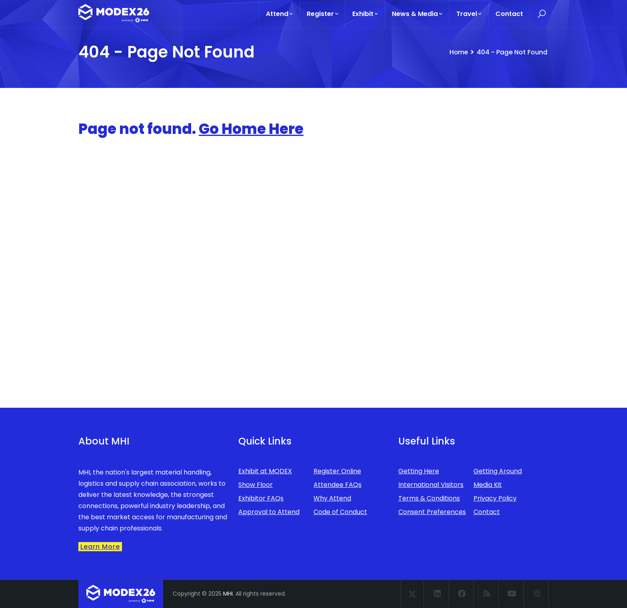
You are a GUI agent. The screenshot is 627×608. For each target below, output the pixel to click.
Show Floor (255, 484)
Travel (468, 13)
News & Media (417, 13)
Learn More (100, 546)
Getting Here (418, 471)
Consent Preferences (432, 511)
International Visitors (430, 484)
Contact (509, 13)
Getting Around (497, 471)
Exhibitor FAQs (261, 498)
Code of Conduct (340, 511)
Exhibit (365, 13)
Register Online (337, 471)
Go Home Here (251, 129)
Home (458, 52)
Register (322, 13)
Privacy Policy (495, 498)
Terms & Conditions (429, 498)
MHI (228, 594)
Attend (279, 13)
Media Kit (487, 484)
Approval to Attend (269, 511)
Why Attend (332, 498)
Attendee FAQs (337, 484)
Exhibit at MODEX (265, 471)
